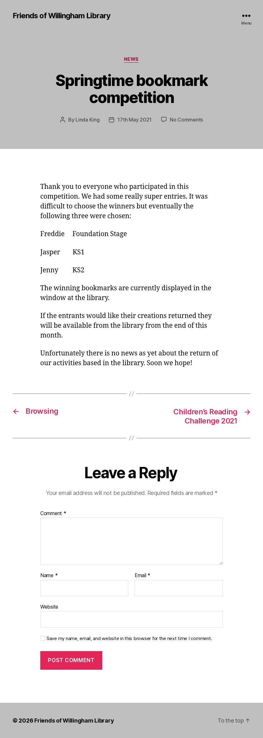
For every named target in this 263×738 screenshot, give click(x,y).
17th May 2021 (134, 120)
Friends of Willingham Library (62, 16)
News (131, 59)
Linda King (87, 120)
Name (49, 575)
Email (142, 575)
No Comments (186, 120)
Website (49, 606)
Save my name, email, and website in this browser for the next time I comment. (129, 638)
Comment (53, 513)
